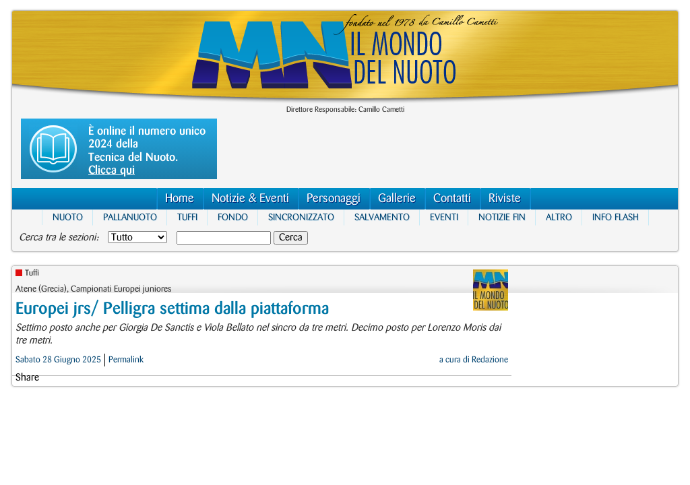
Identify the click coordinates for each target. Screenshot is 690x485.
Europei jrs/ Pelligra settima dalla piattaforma (172, 309)
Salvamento (382, 217)
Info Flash (615, 217)
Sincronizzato (301, 217)
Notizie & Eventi (250, 198)
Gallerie (397, 198)
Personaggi (333, 198)
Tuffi (187, 217)
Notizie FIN (502, 217)
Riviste (505, 198)
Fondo (233, 217)
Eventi (444, 217)
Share (27, 378)
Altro (559, 217)
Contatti (452, 198)
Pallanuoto (130, 217)
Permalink (126, 360)
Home (179, 198)
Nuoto (68, 217)
